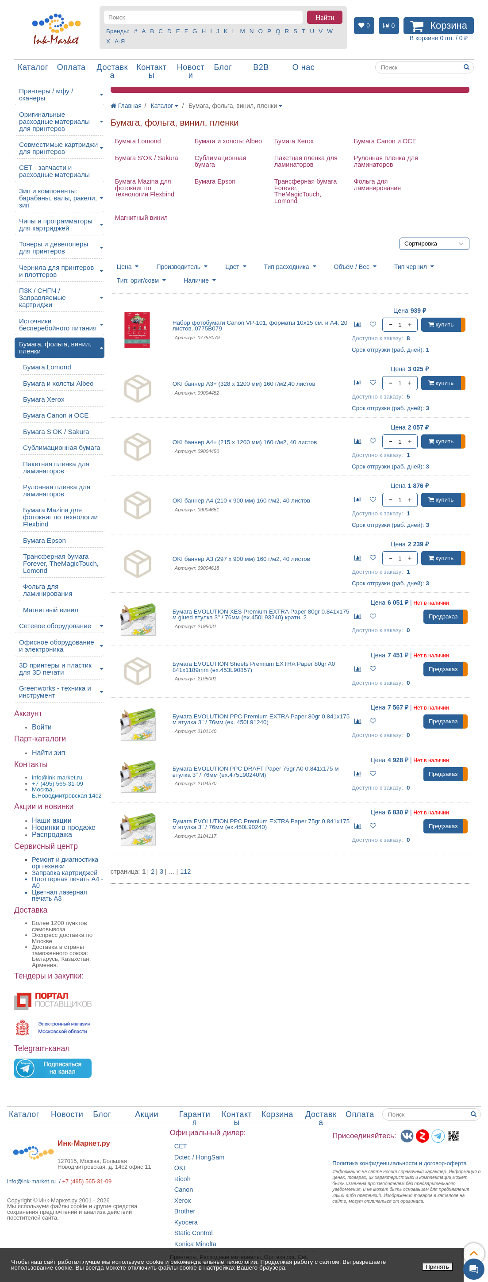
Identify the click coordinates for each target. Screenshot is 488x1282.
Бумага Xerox (294, 141)
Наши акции (52, 820)
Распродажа (52, 834)
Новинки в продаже (64, 827)
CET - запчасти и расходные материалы (54, 171)
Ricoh (182, 1179)
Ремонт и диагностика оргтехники (65, 863)
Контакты (151, 71)
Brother (185, 1211)
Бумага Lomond (138, 141)
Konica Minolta (195, 1244)
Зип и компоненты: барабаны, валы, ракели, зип (58, 198)
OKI (179, 1168)
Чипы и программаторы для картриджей (55, 224)
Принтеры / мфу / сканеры (46, 94)
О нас (303, 67)
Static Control (193, 1233)
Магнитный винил (141, 217)
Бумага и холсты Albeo (228, 141)
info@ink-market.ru (31, 1181)
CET (180, 1146)
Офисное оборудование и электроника (56, 645)
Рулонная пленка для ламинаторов (386, 161)
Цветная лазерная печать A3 (59, 895)
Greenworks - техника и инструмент (55, 691)
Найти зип (48, 752)
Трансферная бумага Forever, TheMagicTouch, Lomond (305, 191)
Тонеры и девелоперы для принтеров (53, 247)
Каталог (33, 67)
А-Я (120, 41)
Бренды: (118, 31)
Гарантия (195, 1118)
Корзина (277, 1114)
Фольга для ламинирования (377, 185)
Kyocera (186, 1222)
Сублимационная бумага (220, 161)
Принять (437, 1266)
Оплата (71, 67)
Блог (223, 67)
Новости (191, 71)
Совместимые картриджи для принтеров (58, 148)
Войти (42, 727)
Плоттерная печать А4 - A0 (67, 882)
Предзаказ (443, 616)
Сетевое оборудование (55, 625)
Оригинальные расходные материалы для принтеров (54, 121)
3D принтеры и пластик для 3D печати (55, 668)
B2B (261, 67)
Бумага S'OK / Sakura (146, 157)
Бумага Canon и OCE (385, 141)
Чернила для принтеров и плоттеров (56, 271)
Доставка (112, 71)
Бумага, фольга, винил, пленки (55, 347)
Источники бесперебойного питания (57, 324)
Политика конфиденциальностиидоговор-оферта (399, 1163)
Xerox (182, 1201)
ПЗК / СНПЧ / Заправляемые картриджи (42, 297)
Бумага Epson (215, 181)
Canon (183, 1189)
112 (185, 871)
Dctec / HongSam (199, 1157)
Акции (146, 1114)
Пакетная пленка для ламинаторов (306, 161)
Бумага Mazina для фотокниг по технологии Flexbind (144, 188)
